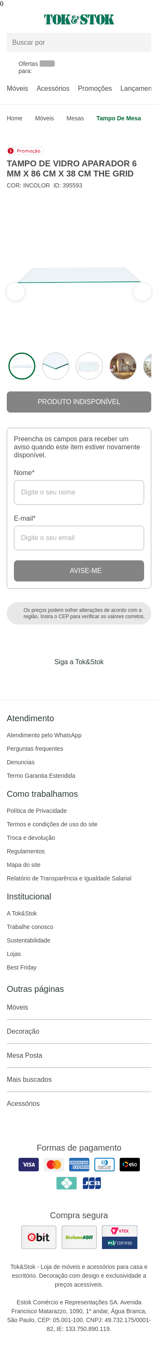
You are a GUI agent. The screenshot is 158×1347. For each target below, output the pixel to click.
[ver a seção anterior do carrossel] (142, 292)
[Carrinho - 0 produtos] (146, 19)
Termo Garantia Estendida (41, 775)
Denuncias (21, 762)
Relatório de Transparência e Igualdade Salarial (69, 878)
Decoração (79, 1032)
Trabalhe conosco (30, 926)
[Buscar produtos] (79, 42)
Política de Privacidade (37, 810)
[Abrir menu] (26, 19)
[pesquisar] (141, 43)
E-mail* (25, 518)
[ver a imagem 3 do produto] (89, 366)
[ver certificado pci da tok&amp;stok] (119, 1237)
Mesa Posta (79, 1056)
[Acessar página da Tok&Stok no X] (114, 679)
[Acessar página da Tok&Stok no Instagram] (67, 679)
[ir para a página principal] (79, 19)
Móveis (17, 88)
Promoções (95, 88)
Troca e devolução (31, 837)
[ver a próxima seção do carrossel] (15, 292)
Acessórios (53, 88)
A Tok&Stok (22, 913)
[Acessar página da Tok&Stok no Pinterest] (91, 679)
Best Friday (22, 967)
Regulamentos (26, 851)
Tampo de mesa (118, 118)
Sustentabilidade (29, 940)
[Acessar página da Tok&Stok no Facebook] (44, 679)
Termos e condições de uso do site (52, 824)
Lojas (14, 954)
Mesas (75, 118)
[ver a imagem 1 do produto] (21, 366)
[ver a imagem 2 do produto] (55, 366)
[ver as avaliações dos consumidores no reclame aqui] (79, 1237)
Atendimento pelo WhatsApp (44, 735)
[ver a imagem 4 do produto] (123, 366)
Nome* (24, 472)
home (14, 118)
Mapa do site (23, 864)
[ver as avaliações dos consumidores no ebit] (38, 1237)
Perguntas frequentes (35, 748)
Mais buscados (79, 1080)
